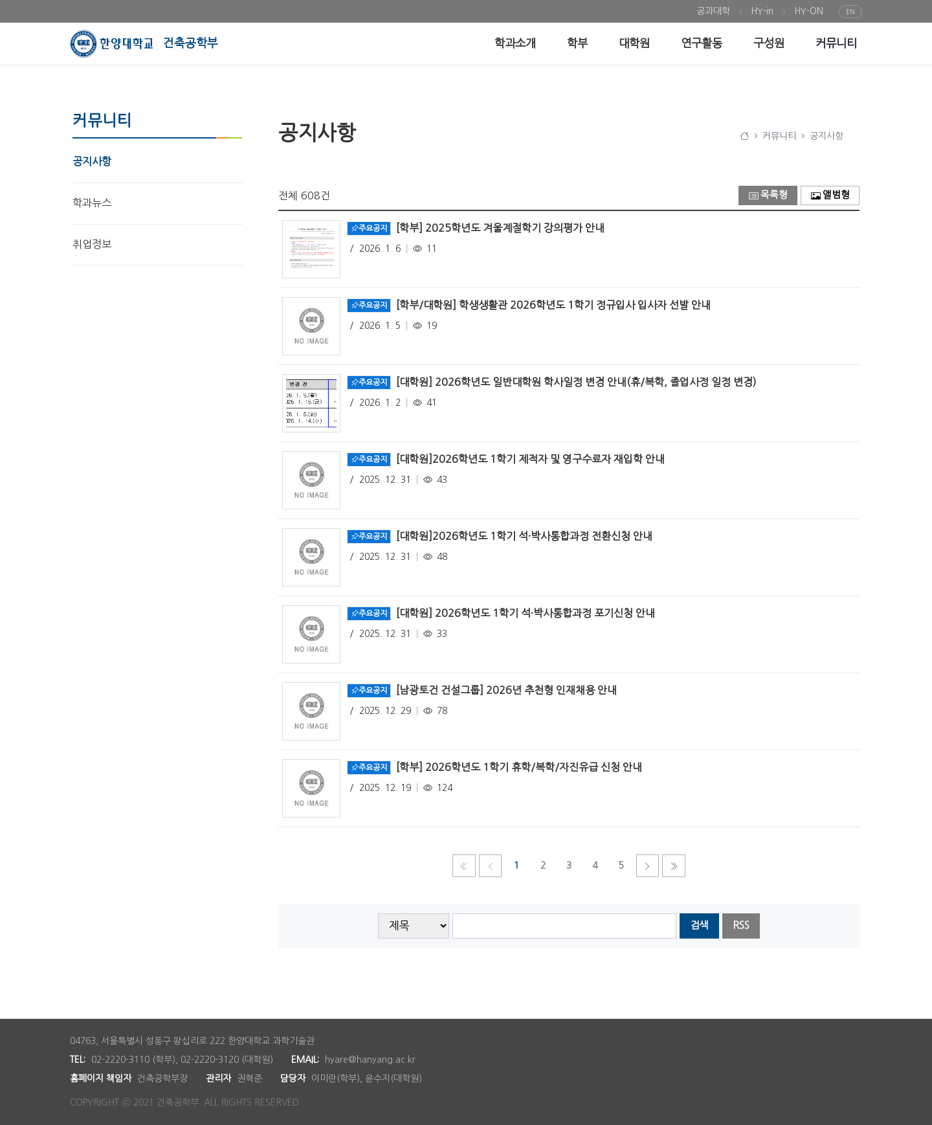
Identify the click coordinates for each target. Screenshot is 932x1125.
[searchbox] (564, 926)
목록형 (768, 195)
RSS (741, 925)
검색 (699, 925)
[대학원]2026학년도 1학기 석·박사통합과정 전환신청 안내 (524, 535)
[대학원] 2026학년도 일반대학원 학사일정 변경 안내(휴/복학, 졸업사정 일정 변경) (576, 381)
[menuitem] (713, 11)
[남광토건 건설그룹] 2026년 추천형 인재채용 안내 (506, 689)
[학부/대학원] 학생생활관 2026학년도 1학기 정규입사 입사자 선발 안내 (553, 304)
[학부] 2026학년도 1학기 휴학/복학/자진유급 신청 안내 (519, 766)
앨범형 (830, 195)
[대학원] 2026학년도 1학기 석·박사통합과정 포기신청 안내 (525, 612)
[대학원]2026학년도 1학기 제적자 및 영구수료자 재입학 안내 (530, 458)
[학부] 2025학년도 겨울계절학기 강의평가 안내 (500, 227)
